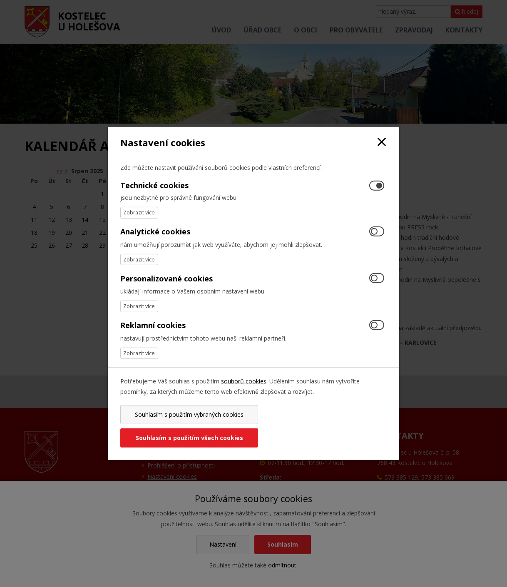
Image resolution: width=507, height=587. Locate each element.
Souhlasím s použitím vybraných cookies (185, 426)
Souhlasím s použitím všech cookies (321, 426)
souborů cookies (243, 393)
